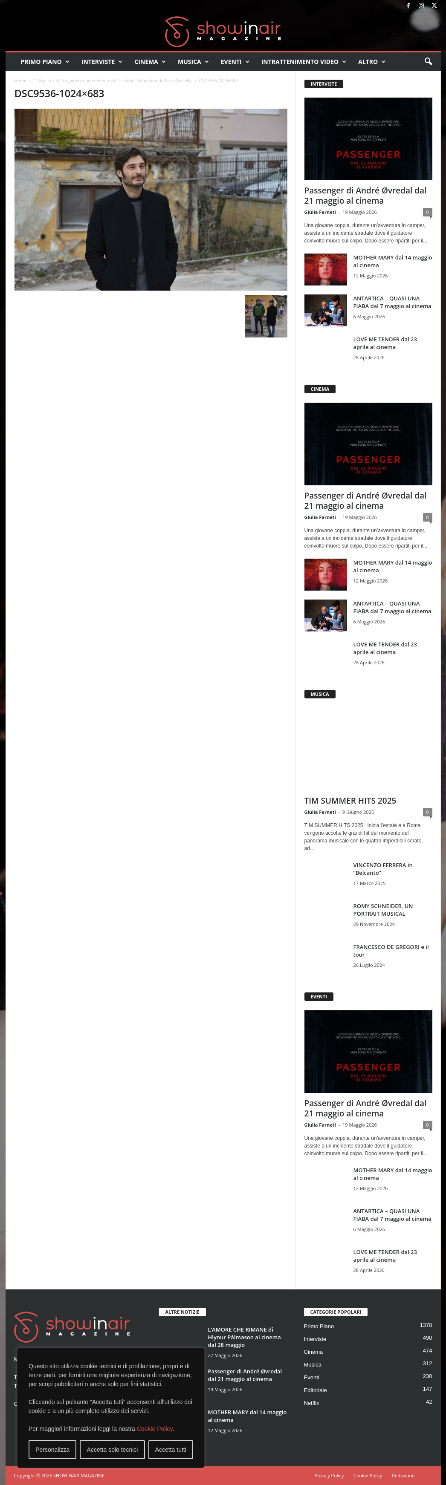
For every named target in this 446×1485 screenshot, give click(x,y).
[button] (428, 61)
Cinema (150, 61)
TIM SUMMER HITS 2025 (350, 800)
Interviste (102, 61)
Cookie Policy (155, 1428)
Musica (193, 61)
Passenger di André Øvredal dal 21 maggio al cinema (365, 195)
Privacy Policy (329, 1475)
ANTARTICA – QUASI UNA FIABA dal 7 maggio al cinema (392, 302)
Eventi (235, 61)
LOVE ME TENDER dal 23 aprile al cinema (385, 343)
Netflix (311, 1403)
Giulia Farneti (320, 212)
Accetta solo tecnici (112, 1449)
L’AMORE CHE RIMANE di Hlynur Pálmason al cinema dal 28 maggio (244, 1337)
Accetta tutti (170, 1449)
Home (20, 81)
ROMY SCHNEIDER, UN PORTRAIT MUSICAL (383, 909)
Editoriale (315, 1390)
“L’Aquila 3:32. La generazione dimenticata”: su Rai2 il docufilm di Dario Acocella (112, 81)
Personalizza (52, 1449)
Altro (371, 61)
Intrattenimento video (304, 61)
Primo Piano (45, 61)
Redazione (403, 1475)
